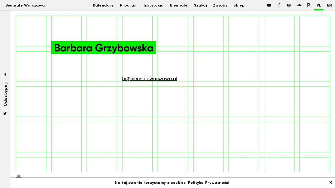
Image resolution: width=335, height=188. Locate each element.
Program (124, 5)
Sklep (243, 5)
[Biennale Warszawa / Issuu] (303, 5)
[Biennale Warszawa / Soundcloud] (293, 5)
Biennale (177, 5)
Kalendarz (97, 5)
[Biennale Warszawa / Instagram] (283, 5)
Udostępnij (5, 94)
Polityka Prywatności (208, 182)
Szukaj (201, 5)
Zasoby (222, 5)
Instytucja (151, 5)
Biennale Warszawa (29, 5)
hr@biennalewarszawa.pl (149, 78)
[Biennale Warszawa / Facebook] (263, 5)
